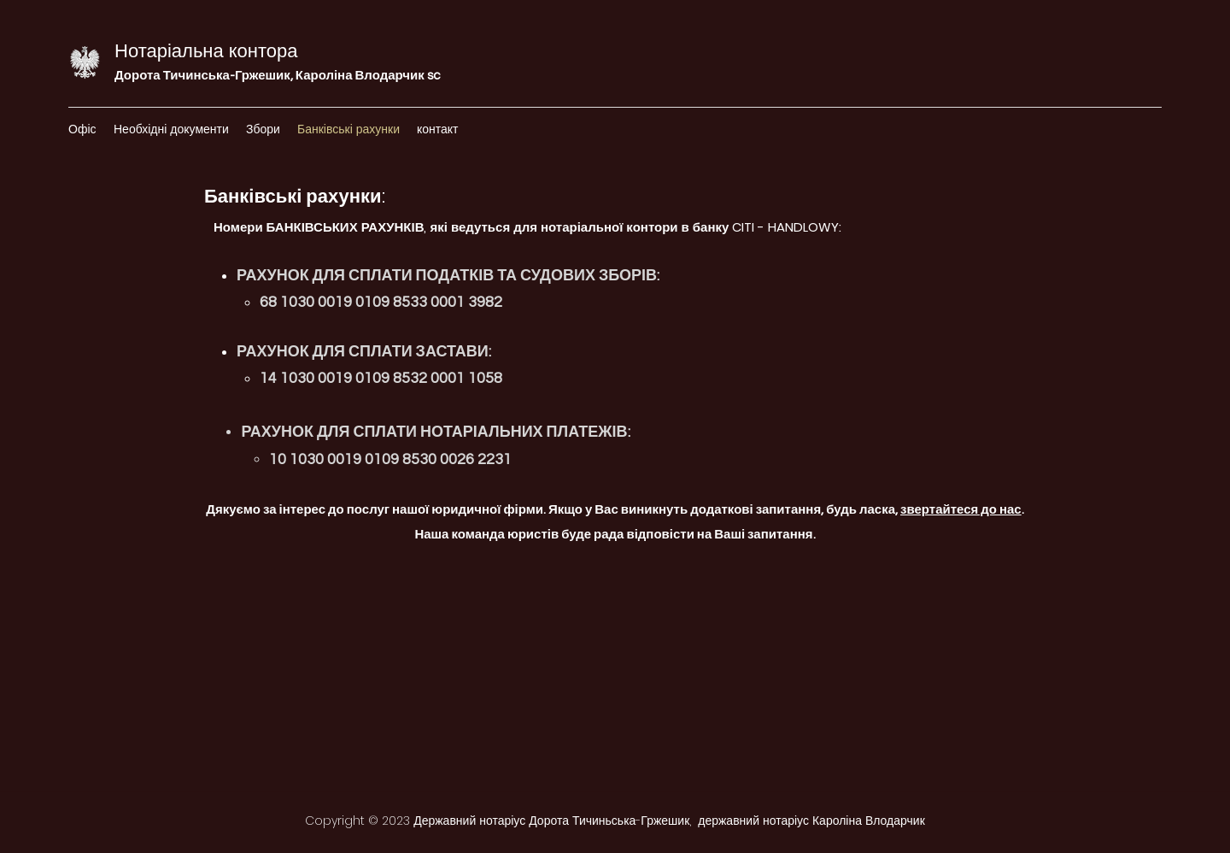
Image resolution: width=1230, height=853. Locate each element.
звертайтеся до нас (961, 509)
